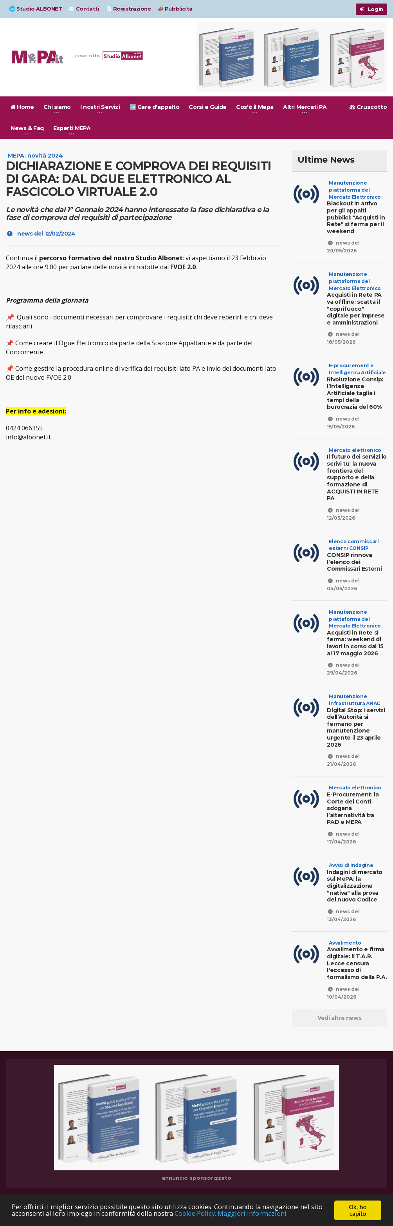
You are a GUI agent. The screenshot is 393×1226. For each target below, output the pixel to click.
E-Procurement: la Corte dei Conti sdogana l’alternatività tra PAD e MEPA (353, 798)
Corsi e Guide (208, 107)
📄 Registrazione (128, 8)
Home (22, 107)
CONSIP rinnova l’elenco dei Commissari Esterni (357, 552)
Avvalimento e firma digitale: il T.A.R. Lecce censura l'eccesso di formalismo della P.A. (356, 953)
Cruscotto (368, 107)
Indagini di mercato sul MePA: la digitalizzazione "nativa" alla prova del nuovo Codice (354, 875)
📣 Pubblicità (175, 8)
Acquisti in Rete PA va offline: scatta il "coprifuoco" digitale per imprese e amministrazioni (357, 305)
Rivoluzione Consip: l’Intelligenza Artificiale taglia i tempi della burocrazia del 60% (357, 389)
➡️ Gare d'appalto (155, 107)
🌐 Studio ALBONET (35, 8)
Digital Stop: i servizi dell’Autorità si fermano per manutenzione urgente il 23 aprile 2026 (357, 717)
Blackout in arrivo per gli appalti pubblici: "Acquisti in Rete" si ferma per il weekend (357, 214)
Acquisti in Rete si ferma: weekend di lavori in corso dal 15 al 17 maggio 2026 (357, 632)
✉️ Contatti (84, 8)
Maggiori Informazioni (256, 1214)
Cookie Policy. (198, 1214)
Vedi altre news (339, 1010)
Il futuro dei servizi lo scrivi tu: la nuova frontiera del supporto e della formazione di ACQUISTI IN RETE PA (357, 471)
